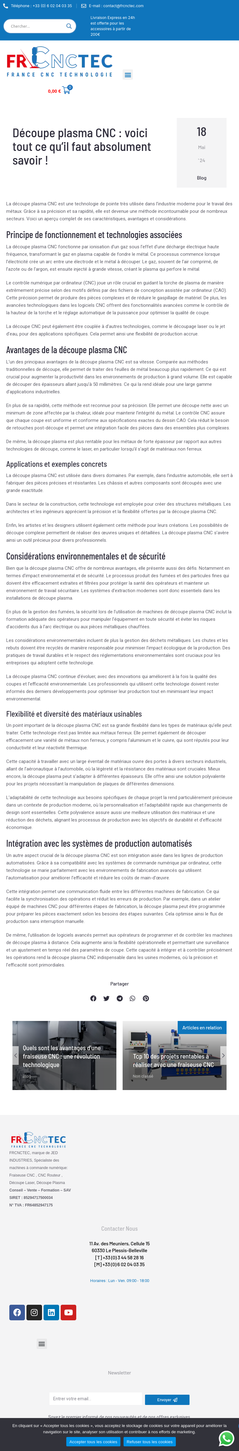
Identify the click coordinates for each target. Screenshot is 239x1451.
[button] (128, 74)
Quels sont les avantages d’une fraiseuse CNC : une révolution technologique (62, 1056)
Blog (201, 177)
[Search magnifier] (69, 26)
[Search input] (37, 26)
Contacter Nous (119, 1228)
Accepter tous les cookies (93, 1441)
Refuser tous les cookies (150, 1441)
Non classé (143, 1076)
